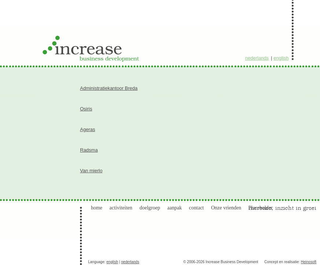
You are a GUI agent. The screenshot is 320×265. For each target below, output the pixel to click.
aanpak (174, 208)
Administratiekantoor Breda (109, 88)
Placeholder (260, 208)
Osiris (86, 109)
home (96, 208)
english (280, 58)
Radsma (89, 150)
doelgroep (149, 208)
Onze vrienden (226, 208)
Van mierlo (91, 170)
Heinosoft (308, 262)
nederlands (257, 58)
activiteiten (120, 208)
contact (196, 208)
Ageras (87, 129)
